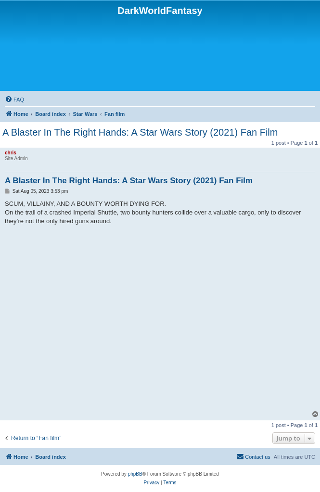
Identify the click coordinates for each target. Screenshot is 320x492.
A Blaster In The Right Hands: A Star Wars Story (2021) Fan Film (140, 132)
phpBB (135, 474)
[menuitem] (14, 99)
